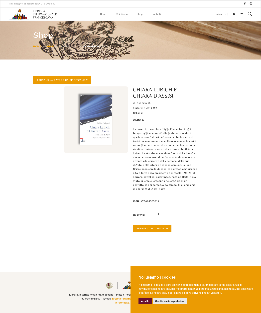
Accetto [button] (145, 301)
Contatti (156, 14)
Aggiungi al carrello (152, 228)
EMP (146, 108)
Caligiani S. (144, 103)
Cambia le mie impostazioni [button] (169, 301)
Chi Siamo (122, 14)
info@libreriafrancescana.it (128, 298)
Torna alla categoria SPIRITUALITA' (62, 80)
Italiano (219, 14)
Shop (139, 14)
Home (103, 14)
